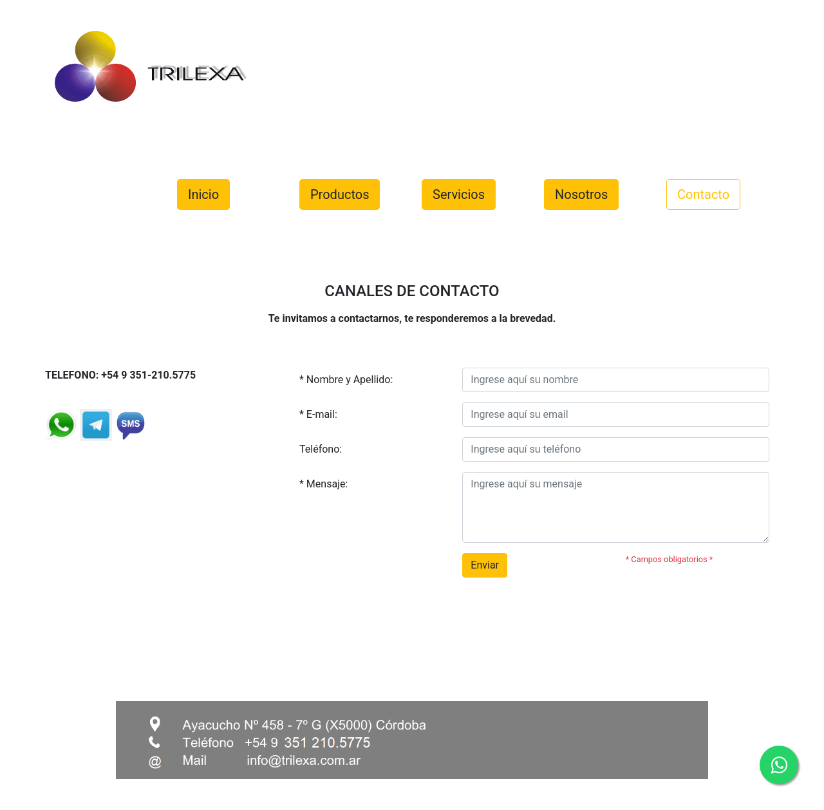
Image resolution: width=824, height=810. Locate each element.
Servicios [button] (459, 194)
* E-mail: (318, 414)
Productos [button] (339, 194)
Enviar (485, 565)
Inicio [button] (203, 194)
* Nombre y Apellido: (346, 379)
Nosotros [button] (581, 194)
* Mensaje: (323, 484)
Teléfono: (320, 449)
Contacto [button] (703, 194)
